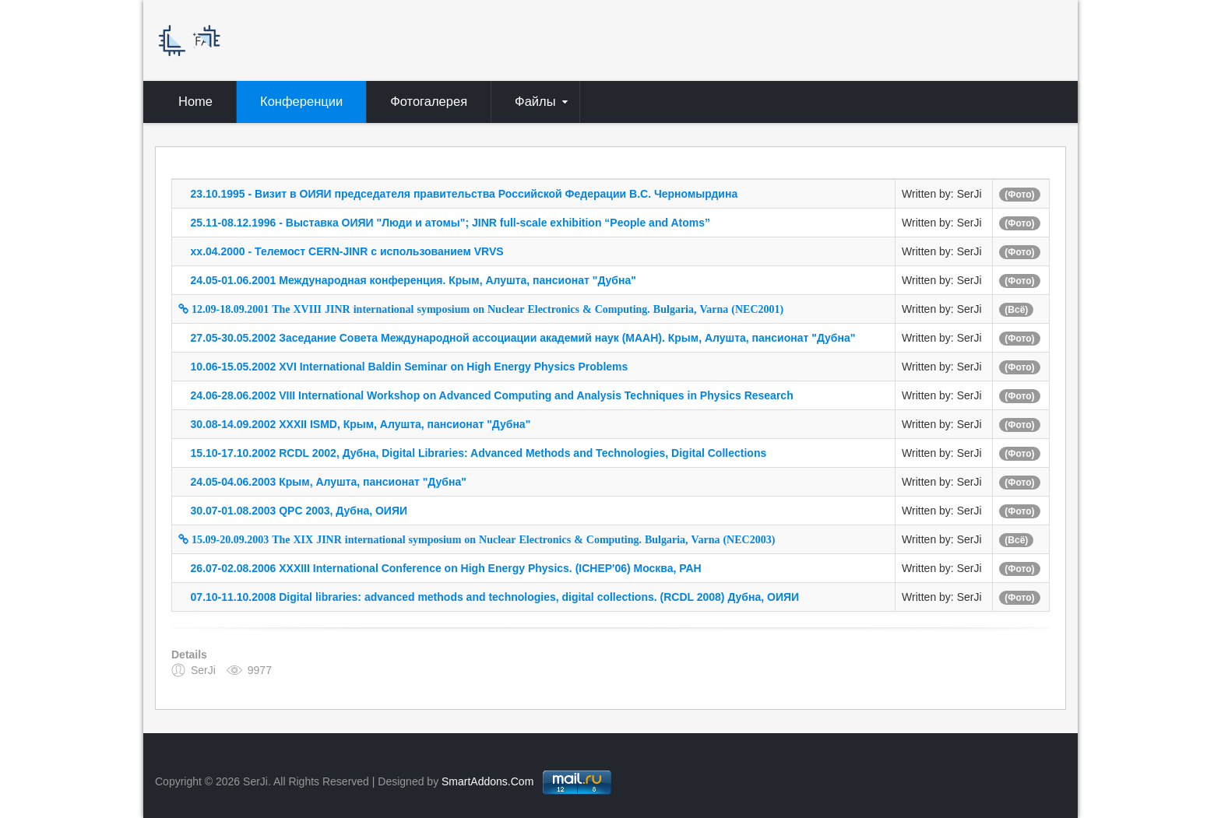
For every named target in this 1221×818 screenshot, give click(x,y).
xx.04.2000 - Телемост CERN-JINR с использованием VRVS (347, 251)
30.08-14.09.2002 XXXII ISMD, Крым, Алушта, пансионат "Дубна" (361, 424)
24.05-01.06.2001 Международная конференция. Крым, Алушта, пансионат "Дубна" (413, 280)
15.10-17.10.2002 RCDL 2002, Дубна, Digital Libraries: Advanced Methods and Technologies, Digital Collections (479, 453)
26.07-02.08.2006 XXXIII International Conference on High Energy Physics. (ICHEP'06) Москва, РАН (446, 568)
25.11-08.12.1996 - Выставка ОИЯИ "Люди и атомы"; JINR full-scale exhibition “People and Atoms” (450, 222)
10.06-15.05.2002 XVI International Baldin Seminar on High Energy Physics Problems (409, 366)
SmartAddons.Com (487, 781)
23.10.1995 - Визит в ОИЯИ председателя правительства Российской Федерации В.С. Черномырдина (464, 194)
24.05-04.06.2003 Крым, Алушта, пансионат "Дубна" (328, 482)
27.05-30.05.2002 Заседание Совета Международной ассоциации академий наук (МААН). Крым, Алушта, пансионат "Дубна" (523, 338)
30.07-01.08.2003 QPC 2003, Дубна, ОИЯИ (299, 510)
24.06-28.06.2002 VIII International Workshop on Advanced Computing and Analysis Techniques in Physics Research (492, 395)
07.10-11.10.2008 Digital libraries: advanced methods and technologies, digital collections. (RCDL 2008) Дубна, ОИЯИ (495, 597)
